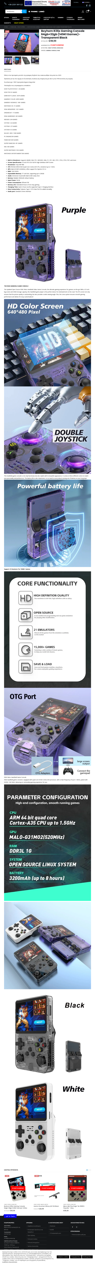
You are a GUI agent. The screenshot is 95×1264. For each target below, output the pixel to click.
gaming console (51, 50)
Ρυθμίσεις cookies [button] (63, 1257)
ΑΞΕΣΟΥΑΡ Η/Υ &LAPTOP (49, 18)
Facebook (72, 1227)
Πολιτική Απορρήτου (33, 1242)
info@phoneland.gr (9, 1238)
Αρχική (6, 17)
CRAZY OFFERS (19, 23)
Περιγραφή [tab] (7, 69)
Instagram (76, 1227)
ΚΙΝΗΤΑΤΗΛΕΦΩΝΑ (16, 18)
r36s (58, 50)
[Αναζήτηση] (24, 11)
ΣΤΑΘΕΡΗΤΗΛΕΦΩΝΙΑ (70, 18)
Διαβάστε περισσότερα (9, 1262)
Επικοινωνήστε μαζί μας (79, 1234)
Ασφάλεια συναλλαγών (34, 1226)
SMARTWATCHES (81, 18)
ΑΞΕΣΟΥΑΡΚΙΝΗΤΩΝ (26, 18)
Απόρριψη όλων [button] (75, 1257)
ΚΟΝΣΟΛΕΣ (60, 48)
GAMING (60, 17)
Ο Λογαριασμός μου (55, 1233)
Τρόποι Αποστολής (33, 1246)
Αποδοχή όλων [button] (87, 1257)
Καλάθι (52, 1229)
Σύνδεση (76, 2)
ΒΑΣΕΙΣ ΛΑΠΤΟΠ (44, 1204)
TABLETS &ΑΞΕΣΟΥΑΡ (36, 18)
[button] (87, 1170)
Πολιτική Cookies (32, 1239)
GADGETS (7, 23)
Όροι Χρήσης (31, 1235)
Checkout (52, 1226)
